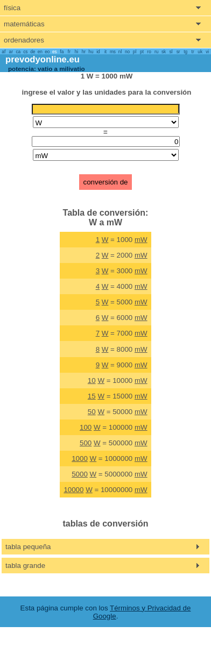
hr (84, 51)
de (32, 51)
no (127, 51)
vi (207, 51)
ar (11, 51)
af (3, 51)
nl (120, 51)
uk (200, 51)
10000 (73, 490)
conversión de (105, 182)
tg (185, 51)
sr (178, 51)
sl (171, 51)
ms (113, 51)
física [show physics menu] (12, 8)
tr (193, 51)
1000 (80, 458)
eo (47, 51)
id (98, 51)
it (105, 51)
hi (76, 51)
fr (69, 51)
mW (141, 240)
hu (90, 51)
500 (86, 443)
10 (92, 380)
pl (134, 51)
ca (18, 51)
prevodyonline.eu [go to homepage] (42, 59)
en (40, 51)
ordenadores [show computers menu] (24, 40)
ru (156, 51)
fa (62, 51)
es (54, 51)
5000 (80, 474)
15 (92, 396)
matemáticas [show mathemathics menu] (24, 24)
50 (92, 412)
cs (25, 51)
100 (86, 427)
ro (149, 51)
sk (163, 51)
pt (142, 51)
